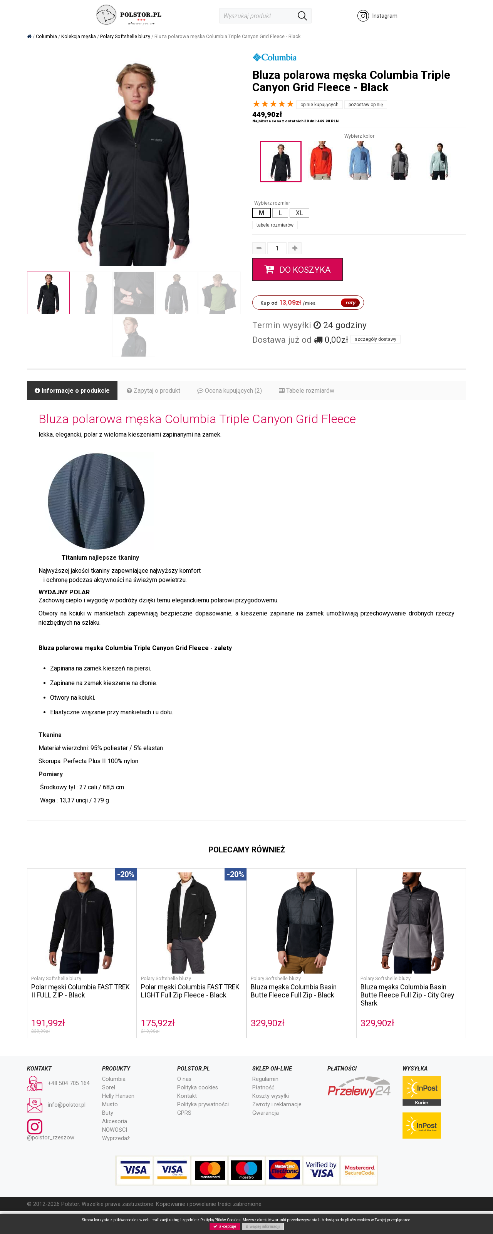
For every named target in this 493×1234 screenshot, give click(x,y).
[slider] (273, 103)
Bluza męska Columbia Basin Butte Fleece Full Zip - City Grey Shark (407, 995)
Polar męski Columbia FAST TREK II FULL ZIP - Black (80, 991)
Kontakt (187, 1096)
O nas (184, 1079)
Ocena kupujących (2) (229, 390)
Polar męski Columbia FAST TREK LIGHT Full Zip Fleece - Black (190, 991)
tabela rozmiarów (275, 225)
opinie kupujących (319, 104)
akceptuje (224, 1226)
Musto (110, 1104)
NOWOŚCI (114, 1130)
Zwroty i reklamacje (277, 1104)
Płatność (263, 1087)
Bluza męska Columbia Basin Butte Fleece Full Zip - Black (294, 991)
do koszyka (297, 269)
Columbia (114, 1079)
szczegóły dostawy (375, 339)
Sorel (108, 1087)
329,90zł (268, 1023)
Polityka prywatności (203, 1104)
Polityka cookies (197, 1087)
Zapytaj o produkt (153, 390)
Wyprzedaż (116, 1138)
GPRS (184, 1113)
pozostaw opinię (366, 104)
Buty (107, 1113)
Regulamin (265, 1079)
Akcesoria (114, 1121)
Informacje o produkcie (72, 390)
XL (299, 213)
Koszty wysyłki (270, 1096)
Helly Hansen (118, 1096)
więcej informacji (263, 1226)
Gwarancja (265, 1113)
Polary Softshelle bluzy (56, 978)
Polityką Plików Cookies (220, 1220)
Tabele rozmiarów (306, 390)
